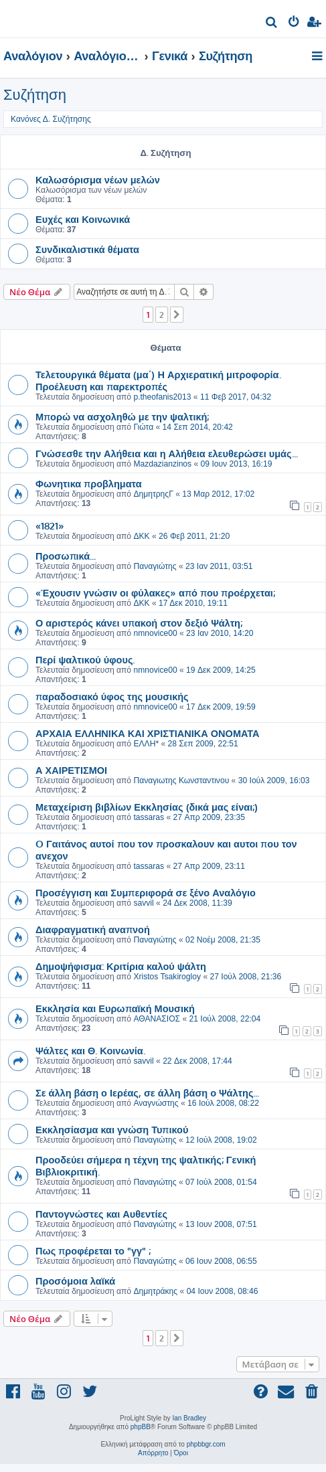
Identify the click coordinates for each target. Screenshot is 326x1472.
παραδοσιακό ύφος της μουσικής (112, 696)
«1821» (49, 525)
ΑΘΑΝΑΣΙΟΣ (156, 1019)
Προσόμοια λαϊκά (75, 1281)
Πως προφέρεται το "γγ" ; (93, 1250)
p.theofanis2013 (162, 397)
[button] (176, 315)
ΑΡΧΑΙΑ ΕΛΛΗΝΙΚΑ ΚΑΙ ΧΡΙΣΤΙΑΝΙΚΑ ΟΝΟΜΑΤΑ (147, 733)
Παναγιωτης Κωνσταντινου (181, 780)
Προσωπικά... (65, 556)
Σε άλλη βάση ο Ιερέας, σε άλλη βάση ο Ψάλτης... (147, 1092)
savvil (143, 903)
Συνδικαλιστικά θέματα (87, 249)
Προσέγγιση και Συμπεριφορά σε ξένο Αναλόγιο (145, 892)
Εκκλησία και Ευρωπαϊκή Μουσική (115, 1008)
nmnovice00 (155, 633)
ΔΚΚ (141, 536)
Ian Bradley (189, 1418)
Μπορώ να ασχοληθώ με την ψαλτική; (122, 416)
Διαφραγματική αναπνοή (92, 929)
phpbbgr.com (206, 1444)
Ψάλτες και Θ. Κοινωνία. (90, 1050)
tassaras (148, 817)
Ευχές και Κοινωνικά (82, 219)
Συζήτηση (34, 94)
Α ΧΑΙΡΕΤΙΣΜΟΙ (71, 770)
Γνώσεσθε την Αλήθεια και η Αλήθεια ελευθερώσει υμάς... (166, 453)
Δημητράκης (155, 1291)
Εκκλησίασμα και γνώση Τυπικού (111, 1129)
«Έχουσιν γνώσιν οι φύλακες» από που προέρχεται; (155, 592)
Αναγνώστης (155, 1103)
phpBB (141, 1426)
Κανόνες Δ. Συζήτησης (51, 119)
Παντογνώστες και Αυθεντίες (101, 1214)
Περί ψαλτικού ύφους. (85, 659)
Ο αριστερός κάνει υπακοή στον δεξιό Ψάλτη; (138, 623)
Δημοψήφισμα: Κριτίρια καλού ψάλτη (120, 966)
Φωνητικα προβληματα (88, 483)
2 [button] (161, 314)
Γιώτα (143, 427)
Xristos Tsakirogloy (167, 976)
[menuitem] (272, 24)
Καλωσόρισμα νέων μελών (97, 179)
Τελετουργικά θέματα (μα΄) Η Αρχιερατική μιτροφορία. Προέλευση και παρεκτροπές (158, 380)
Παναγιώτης (154, 566)
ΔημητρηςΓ (153, 494)
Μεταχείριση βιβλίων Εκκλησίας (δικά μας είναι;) (146, 807)
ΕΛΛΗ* (146, 743)
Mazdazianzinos (162, 464)
